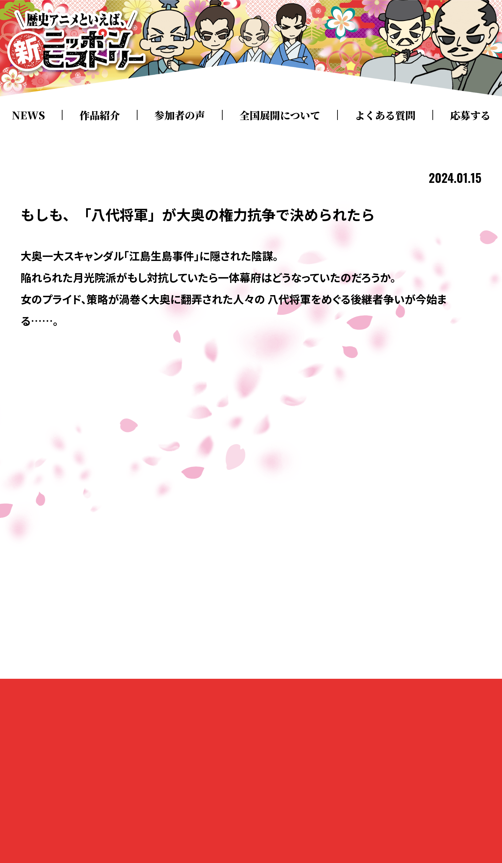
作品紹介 (99, 114)
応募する (470, 114)
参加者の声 (179, 114)
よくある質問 (385, 114)
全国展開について (280, 114)
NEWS (28, 114)
